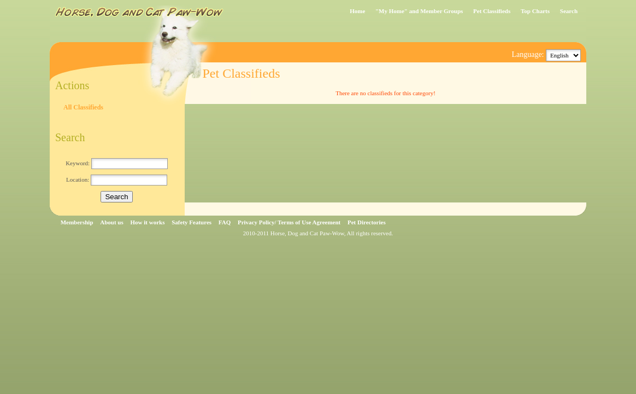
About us (111, 222)
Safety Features (191, 222)
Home (357, 11)
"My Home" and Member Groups (419, 11)
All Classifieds (83, 107)
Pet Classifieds (491, 11)
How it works (148, 222)
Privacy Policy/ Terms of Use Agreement (289, 222)
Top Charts (535, 11)
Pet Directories (367, 222)
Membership (77, 222)
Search (569, 11)
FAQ (225, 222)
